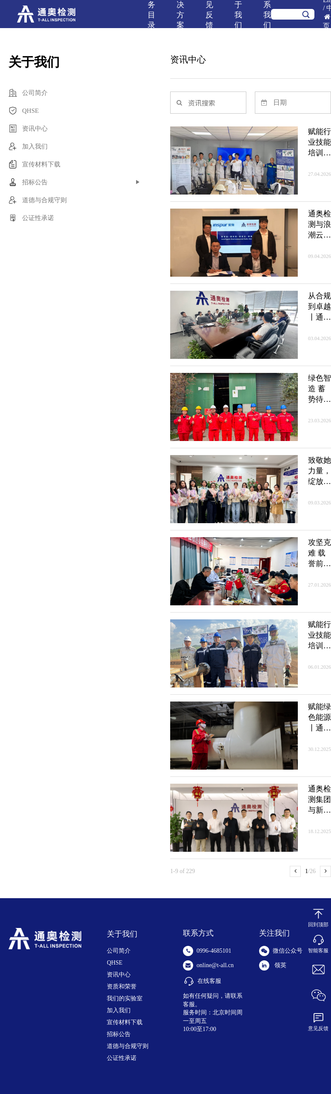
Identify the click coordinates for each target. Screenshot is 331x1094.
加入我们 (119, 1010)
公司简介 (119, 951)
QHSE (115, 962)
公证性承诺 (122, 1058)
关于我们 (122, 934)
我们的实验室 (125, 998)
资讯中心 (119, 974)
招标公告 (119, 1034)
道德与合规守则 (127, 1046)
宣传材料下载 (125, 1022)
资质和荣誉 (122, 986)
